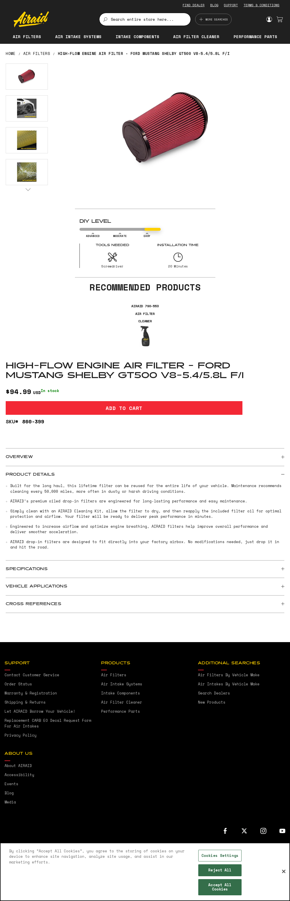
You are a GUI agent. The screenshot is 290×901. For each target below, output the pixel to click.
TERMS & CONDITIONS (261, 5)
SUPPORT (231, 5)
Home (10, 53)
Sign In (269, 19)
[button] (27, 76)
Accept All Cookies (219, 887)
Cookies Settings (219, 855)
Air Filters (36, 53)
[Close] (283, 871)
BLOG (214, 5)
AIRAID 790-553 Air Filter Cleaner (144, 313)
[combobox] (145, 19)
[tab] (145, 457)
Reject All (219, 870)
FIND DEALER (194, 5)
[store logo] (53, 19)
